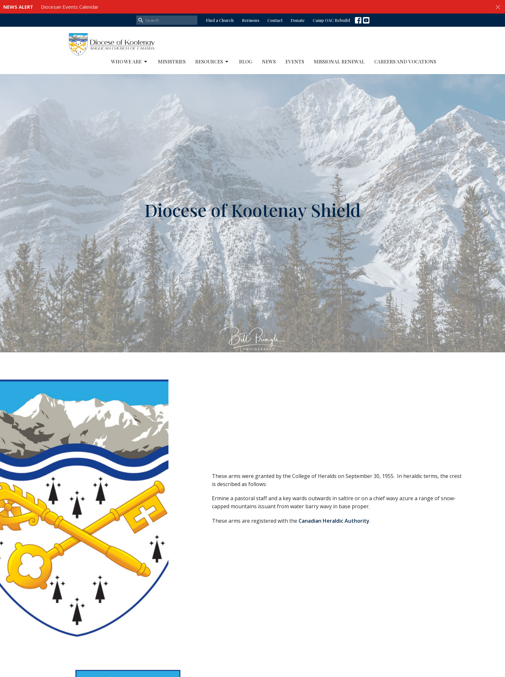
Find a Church (220, 20)
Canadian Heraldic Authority (334, 520)
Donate (298, 20)
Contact (274, 20)
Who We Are (129, 61)
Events (294, 61)
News (269, 61)
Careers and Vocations (405, 61)
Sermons (250, 20)
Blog (245, 61)
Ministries (172, 61)
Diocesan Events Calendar (70, 7)
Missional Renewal (339, 61)
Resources (212, 61)
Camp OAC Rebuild (331, 20)
